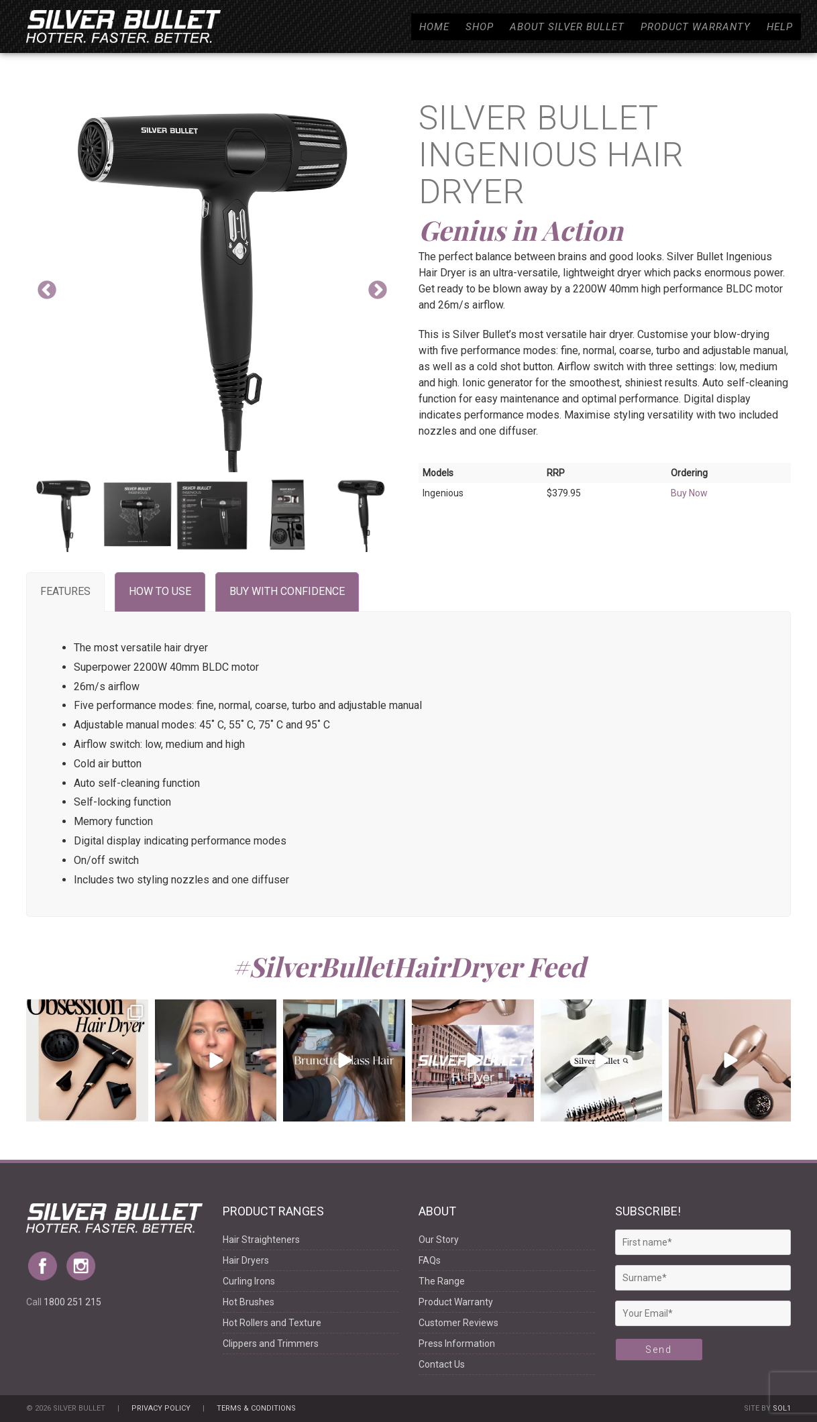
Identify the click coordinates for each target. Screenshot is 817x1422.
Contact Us (442, 1364)
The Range (442, 1281)
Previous (47, 290)
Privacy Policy (160, 1408)
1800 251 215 (72, 1302)
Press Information (457, 1343)
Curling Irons (249, 1281)
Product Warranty (696, 27)
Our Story (439, 1239)
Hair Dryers (246, 1260)
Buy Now (689, 493)
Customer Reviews (458, 1322)
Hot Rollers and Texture (272, 1322)
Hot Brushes (248, 1302)
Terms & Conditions (256, 1408)
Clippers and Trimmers (271, 1343)
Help (780, 27)
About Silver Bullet (567, 27)
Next (377, 290)
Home (434, 27)
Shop (480, 27)
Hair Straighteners (261, 1239)
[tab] (65, 592)
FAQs (430, 1260)
